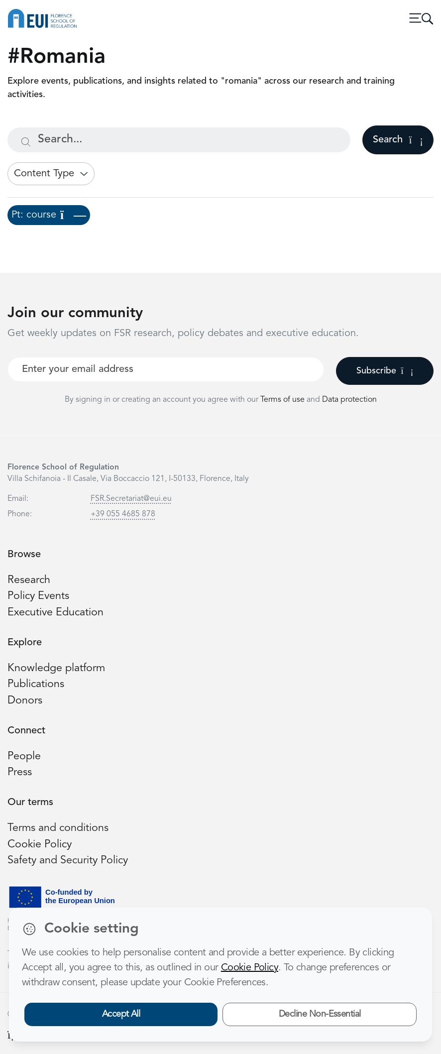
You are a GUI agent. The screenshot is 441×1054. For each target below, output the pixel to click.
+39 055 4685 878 (123, 514)
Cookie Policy (39, 844)
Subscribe (385, 370)
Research (28, 580)
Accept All (121, 1014)
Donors (24, 701)
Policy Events (38, 596)
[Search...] (178, 139)
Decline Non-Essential (320, 1014)
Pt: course (48, 215)
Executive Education (55, 612)
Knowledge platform (56, 668)
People (24, 756)
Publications (35, 684)
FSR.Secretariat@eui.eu (131, 499)
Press (19, 772)
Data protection (349, 400)
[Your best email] (165, 369)
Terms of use (283, 400)
